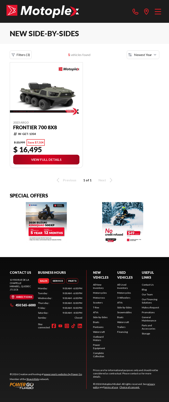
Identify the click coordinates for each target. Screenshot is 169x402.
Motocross (99, 297)
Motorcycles (100, 292)
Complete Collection (98, 355)
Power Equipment (99, 346)
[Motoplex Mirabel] (42, 11)
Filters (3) (21, 54)
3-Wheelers (123, 297)
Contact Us (148, 284)
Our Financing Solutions (149, 301)
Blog (144, 289)
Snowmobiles (124, 312)
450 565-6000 (23, 305)
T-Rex (96, 307)
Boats (96, 322)
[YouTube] (60, 325)
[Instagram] (66, 325)
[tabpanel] (60, 303)
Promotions (148, 312)
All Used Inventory (122, 286)
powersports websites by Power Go (63, 374)
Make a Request (150, 307)
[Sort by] (143, 54)
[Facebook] (53, 325)
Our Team (147, 294)
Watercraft (99, 331)
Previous (65, 180)
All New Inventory (98, 286)
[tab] (43, 281)
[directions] (146, 11)
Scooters (98, 302)
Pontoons (98, 327)
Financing (122, 331)
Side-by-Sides (100, 317)
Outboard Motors (98, 338)
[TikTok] (73, 325)
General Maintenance (149, 319)
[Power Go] (46, 385)
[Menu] (157, 11)
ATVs (96, 312)
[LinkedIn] (79, 325)
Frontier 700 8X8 (35, 127)
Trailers (121, 327)
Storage (146, 333)
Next (106, 180)
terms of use (111, 387)
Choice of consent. (129, 387)
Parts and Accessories (148, 327)
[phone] (135, 11)
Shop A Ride (32, 379)
